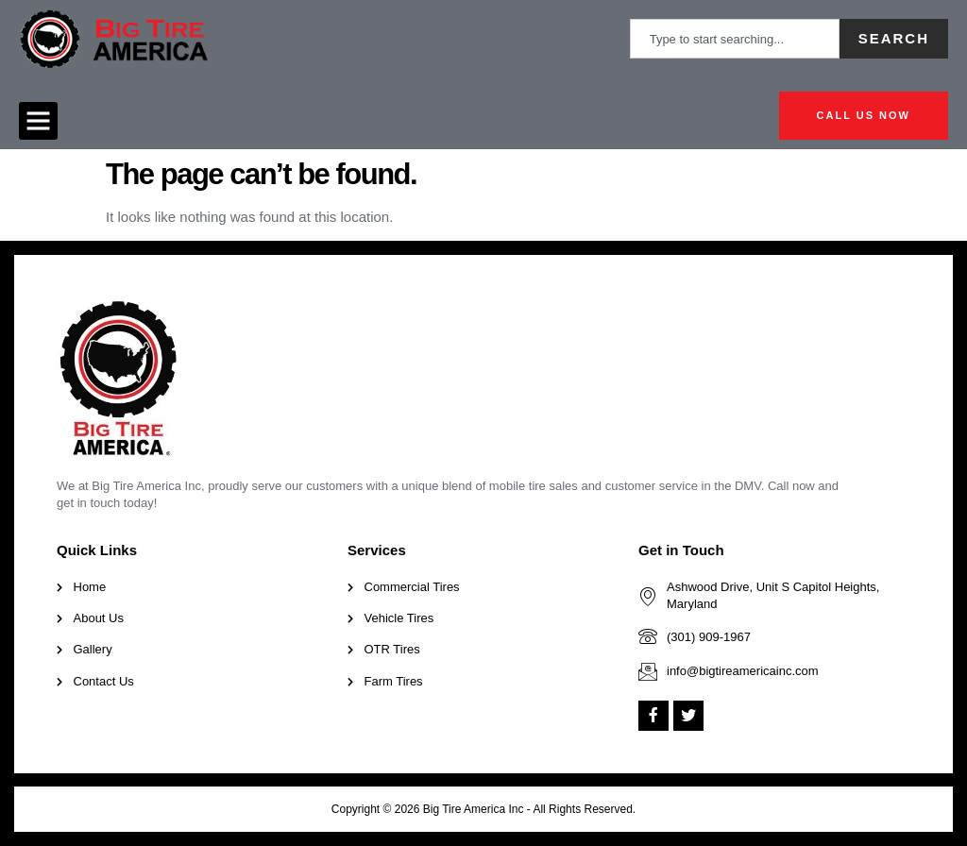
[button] (38, 121)
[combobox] (735, 39)
